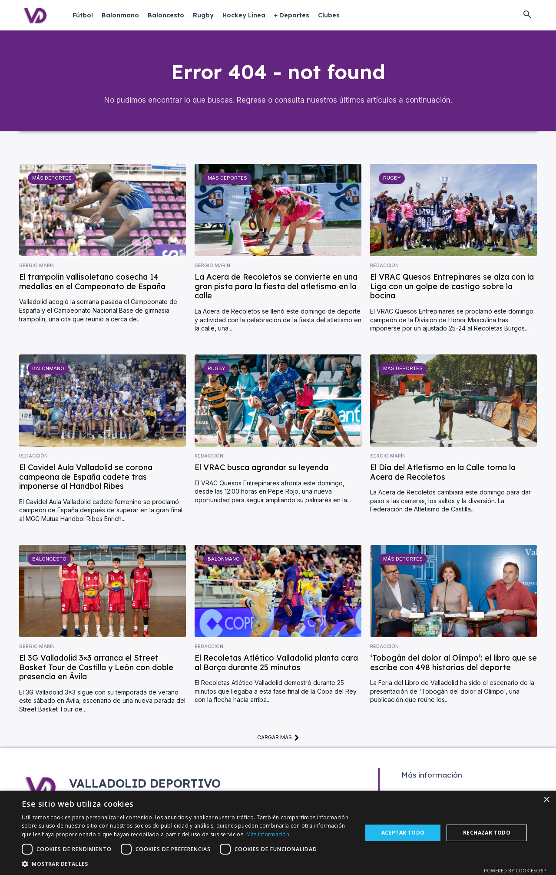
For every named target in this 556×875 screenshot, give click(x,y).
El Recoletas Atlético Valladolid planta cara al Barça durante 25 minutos (276, 665)
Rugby (391, 180)
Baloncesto (49, 561)
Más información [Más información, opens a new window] (268, 834)
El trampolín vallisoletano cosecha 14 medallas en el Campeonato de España (92, 284)
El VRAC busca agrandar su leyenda (261, 469)
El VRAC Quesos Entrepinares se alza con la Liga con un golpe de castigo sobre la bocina (452, 288)
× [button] (546, 800)
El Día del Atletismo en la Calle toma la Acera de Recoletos (443, 474)
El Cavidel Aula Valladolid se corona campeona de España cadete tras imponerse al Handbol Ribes (85, 478)
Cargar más (278, 739)
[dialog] (278, 833)
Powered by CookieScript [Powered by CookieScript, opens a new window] (516, 870)
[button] (527, 15)
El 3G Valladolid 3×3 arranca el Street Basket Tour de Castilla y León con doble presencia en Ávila (96, 669)
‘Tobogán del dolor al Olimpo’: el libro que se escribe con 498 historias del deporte (453, 665)
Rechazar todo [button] (486, 832)
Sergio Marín (37, 267)
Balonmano (48, 370)
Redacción (384, 267)
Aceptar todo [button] (403, 832)
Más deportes (51, 180)
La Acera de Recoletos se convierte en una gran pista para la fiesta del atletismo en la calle (276, 288)
